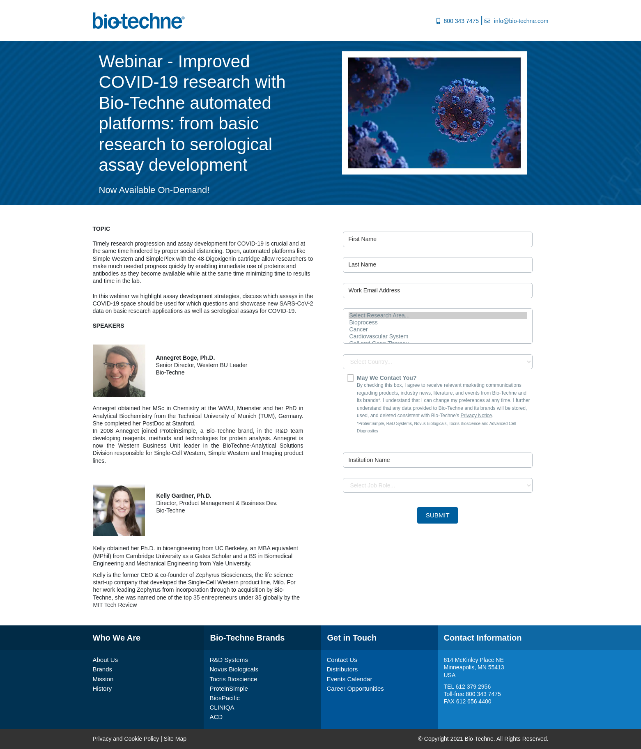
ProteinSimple (229, 688)
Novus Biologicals (234, 669)
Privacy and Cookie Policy (126, 738)
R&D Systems (229, 659)
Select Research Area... (438, 315)
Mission (103, 678)
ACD (216, 716)
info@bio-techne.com (521, 21)
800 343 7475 (461, 21)
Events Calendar (349, 678)
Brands (103, 669)
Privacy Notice (476, 415)
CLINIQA (222, 707)
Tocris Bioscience (233, 678)
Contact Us (342, 659)
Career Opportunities (355, 688)
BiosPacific (225, 697)
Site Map (175, 738)
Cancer (438, 329)
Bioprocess (438, 322)
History (102, 688)
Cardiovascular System (438, 336)
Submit (437, 515)
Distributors (342, 669)
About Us (105, 659)
